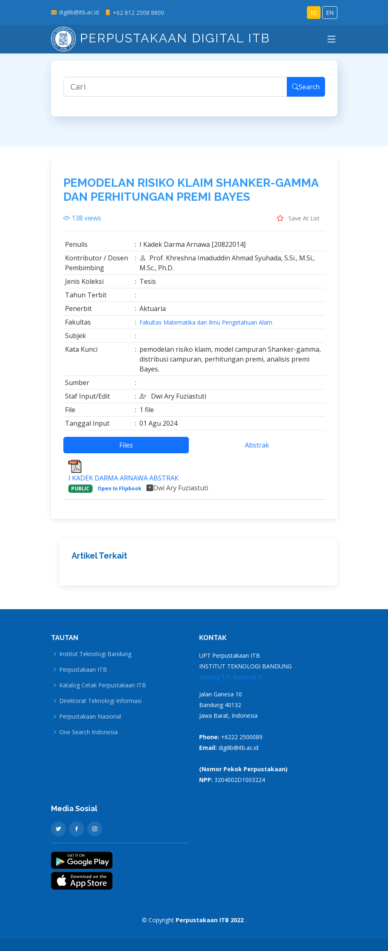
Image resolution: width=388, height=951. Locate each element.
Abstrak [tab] (257, 449)
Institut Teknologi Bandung (95, 654)
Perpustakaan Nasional (90, 716)
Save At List (298, 222)
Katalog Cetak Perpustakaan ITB (102, 685)
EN (330, 12)
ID (314, 12)
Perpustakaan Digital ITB (160, 38)
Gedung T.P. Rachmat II (230, 677)
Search (306, 91)
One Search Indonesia (88, 732)
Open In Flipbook (120, 492)
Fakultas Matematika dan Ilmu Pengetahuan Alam (205, 327)
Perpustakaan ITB (83, 670)
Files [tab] (126, 449)
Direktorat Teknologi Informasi (100, 701)
